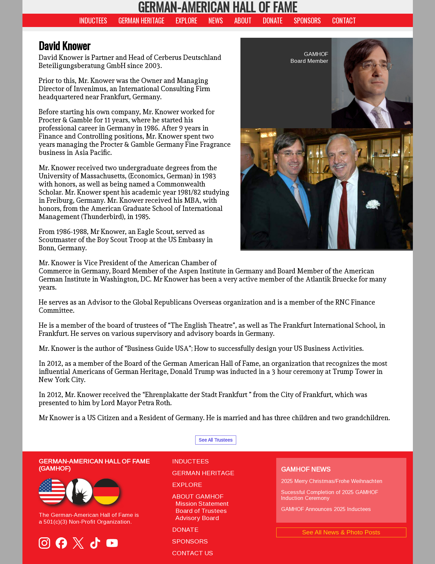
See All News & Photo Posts (341, 532)
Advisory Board (195, 518)
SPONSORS (307, 20)
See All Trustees (216, 440)
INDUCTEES (93, 20)
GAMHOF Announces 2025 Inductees (326, 509)
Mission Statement (200, 503)
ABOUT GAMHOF (198, 496)
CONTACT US (192, 553)
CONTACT (344, 20)
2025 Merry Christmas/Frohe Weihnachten (331, 481)
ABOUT (242, 20)
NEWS (216, 20)
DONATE (272, 20)
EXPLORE (186, 20)
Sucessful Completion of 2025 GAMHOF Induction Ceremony (329, 495)
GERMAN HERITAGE (141, 20)
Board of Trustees (199, 510)
